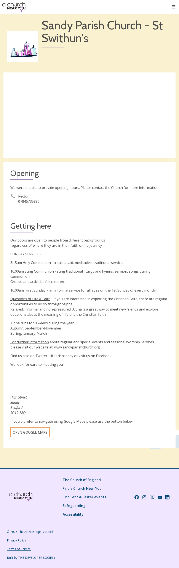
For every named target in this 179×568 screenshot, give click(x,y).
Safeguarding (74, 505)
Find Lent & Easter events (84, 497)
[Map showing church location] (89, 115)
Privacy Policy (16, 540)
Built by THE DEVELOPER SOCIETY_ (32, 557)
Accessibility (73, 514)
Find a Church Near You (82, 488)
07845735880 (29, 201)
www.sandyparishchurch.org (77, 347)
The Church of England (82, 479)
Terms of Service (19, 549)
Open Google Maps (30, 432)
